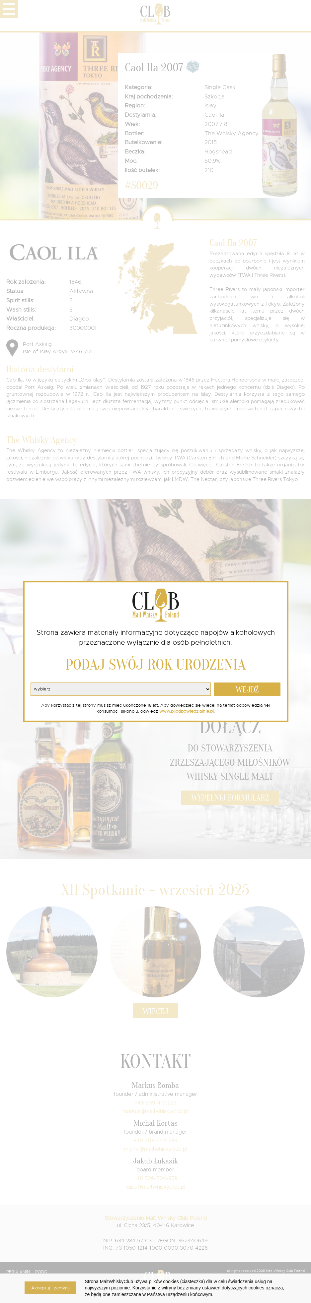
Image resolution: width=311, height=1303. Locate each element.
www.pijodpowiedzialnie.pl (186, 711)
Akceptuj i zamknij (50, 1288)
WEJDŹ (247, 690)
